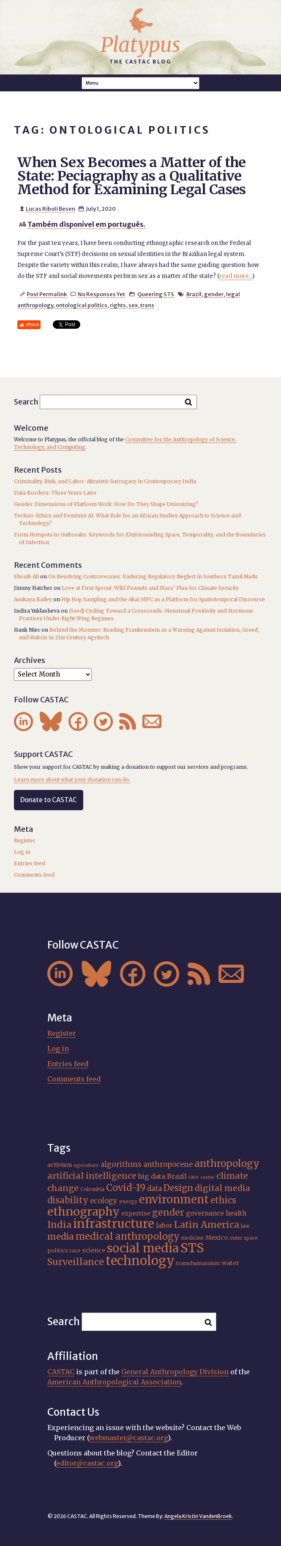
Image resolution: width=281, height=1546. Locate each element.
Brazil (194, 294)
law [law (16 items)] (245, 1226)
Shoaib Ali (26, 576)
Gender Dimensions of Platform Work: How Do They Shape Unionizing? (106, 504)
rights (118, 305)
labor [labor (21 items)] (164, 1225)
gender (214, 294)
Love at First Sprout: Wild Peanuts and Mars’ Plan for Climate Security (150, 588)
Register (24, 840)
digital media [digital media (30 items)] (222, 1188)
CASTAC (60, 1371)
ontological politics (81, 305)
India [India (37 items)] (59, 1224)
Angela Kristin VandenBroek (198, 1516)
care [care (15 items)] (193, 1177)
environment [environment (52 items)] (174, 1199)
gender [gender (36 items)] (168, 1212)
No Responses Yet (101, 294)
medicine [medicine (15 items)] (192, 1238)
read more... (235, 276)
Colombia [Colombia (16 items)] (92, 1189)
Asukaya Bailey (33, 599)
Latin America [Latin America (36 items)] (206, 1224)
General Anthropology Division (175, 1371)
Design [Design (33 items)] (178, 1188)
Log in (22, 852)
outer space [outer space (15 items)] (243, 1238)
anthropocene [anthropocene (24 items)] (168, 1164)
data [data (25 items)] (154, 1188)
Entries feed (29, 863)
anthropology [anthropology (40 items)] (226, 1163)
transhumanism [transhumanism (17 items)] (198, 1263)
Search (26, 401)
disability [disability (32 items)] (67, 1200)
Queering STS (155, 294)
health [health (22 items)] (236, 1213)
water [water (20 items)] (230, 1263)
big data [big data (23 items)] (151, 1176)
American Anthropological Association (114, 1382)
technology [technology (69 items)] (140, 1260)
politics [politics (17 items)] (57, 1250)
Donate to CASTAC (48, 800)
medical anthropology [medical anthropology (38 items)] (128, 1236)
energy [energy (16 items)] (128, 1201)
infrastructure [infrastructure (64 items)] (113, 1223)
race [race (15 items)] (75, 1251)
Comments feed (34, 875)
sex (133, 305)
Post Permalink (47, 294)
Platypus (140, 45)
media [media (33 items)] (60, 1236)
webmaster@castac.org (128, 1437)
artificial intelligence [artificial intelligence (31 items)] (91, 1176)
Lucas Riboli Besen (50, 208)
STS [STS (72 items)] (192, 1248)
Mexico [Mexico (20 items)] (216, 1237)
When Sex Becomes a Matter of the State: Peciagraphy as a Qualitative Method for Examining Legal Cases (131, 176)
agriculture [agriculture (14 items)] (86, 1165)
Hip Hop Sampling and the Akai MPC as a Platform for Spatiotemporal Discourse (163, 599)
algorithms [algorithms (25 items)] (121, 1164)
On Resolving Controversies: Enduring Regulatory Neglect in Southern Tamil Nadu (152, 576)
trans (147, 305)
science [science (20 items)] (93, 1250)
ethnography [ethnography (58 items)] (83, 1212)
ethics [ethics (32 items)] (223, 1200)
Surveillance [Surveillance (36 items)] (75, 1262)
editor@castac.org (87, 1463)
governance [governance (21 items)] (205, 1213)
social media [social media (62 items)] (143, 1248)
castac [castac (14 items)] (207, 1177)
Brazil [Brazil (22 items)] (176, 1176)
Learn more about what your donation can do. (72, 779)
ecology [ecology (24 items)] (103, 1201)
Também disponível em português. (86, 224)
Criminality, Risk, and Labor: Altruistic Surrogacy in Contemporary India (105, 481)
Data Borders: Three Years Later (55, 493)
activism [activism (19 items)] (59, 1165)
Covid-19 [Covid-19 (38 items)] (125, 1188)
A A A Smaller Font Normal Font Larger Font (141, 83)
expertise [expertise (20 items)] (135, 1213)
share (32, 324)
